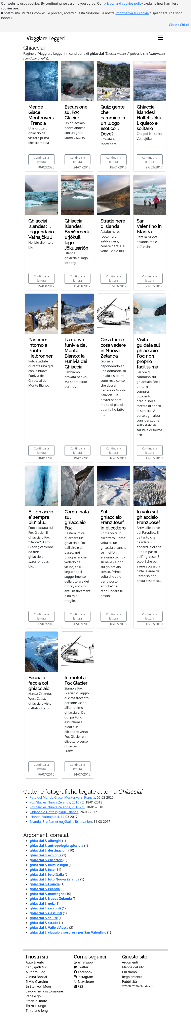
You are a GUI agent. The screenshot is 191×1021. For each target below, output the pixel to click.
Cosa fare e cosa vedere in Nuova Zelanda (113, 348)
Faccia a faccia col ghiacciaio (38, 683)
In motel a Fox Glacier (76, 680)
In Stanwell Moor (38, 986)
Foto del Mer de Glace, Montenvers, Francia (62, 797)
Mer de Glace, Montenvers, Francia (40, 115)
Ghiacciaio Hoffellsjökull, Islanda (54, 812)
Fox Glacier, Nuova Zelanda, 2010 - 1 (57, 807)
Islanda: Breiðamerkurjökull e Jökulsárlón (61, 821)
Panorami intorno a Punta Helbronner (40, 348)
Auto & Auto (35, 962)
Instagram (83, 977)
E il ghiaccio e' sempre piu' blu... (40, 517)
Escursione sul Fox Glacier (76, 112)
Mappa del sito (133, 967)
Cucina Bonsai (36, 977)
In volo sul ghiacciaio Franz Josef (148, 517)
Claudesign (146, 986)
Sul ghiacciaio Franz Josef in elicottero (113, 520)
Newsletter (84, 981)
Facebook (83, 972)
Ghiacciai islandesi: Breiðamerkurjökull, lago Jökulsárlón (77, 234)
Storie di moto (36, 1001)
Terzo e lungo (36, 1006)
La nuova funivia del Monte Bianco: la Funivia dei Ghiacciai (76, 353)
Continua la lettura (41, 160)
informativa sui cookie (132, 13)
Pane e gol (34, 996)
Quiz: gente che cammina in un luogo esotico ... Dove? (113, 120)
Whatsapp (83, 962)
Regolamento (132, 977)
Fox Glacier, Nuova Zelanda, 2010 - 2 (57, 802)
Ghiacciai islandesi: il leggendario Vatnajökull (41, 229)
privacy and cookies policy (123, 3)
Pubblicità (129, 981)
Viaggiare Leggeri (46, 38)
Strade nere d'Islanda (113, 223)
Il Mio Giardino (37, 981)
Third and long (37, 1010)
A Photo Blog (35, 972)
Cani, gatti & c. (36, 967)
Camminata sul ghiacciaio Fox (77, 520)
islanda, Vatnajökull (44, 817)
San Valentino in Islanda (149, 226)
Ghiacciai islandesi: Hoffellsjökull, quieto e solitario (149, 117)
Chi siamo (129, 972)
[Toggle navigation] (160, 38)
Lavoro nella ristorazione (44, 991)
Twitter (81, 967)
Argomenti (130, 962)
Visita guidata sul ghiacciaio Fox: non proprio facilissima (148, 353)
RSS (78, 986)
